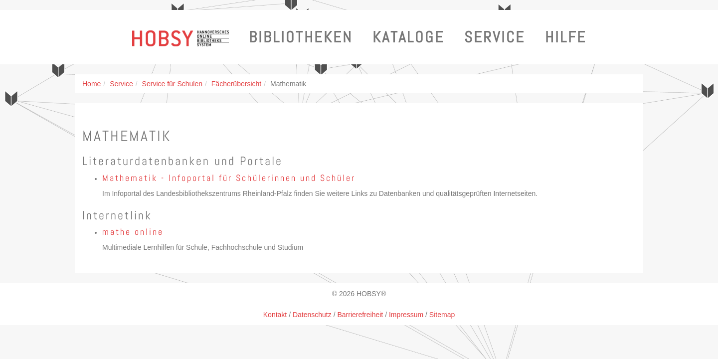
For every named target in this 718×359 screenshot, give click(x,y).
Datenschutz (312, 315)
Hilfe (565, 37)
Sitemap (442, 315)
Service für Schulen (172, 84)
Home (91, 84)
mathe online (133, 231)
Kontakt (275, 315)
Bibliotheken (301, 37)
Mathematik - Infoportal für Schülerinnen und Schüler (229, 177)
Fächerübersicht (236, 84)
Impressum (406, 315)
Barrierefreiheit (360, 315)
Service (494, 37)
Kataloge (408, 37)
